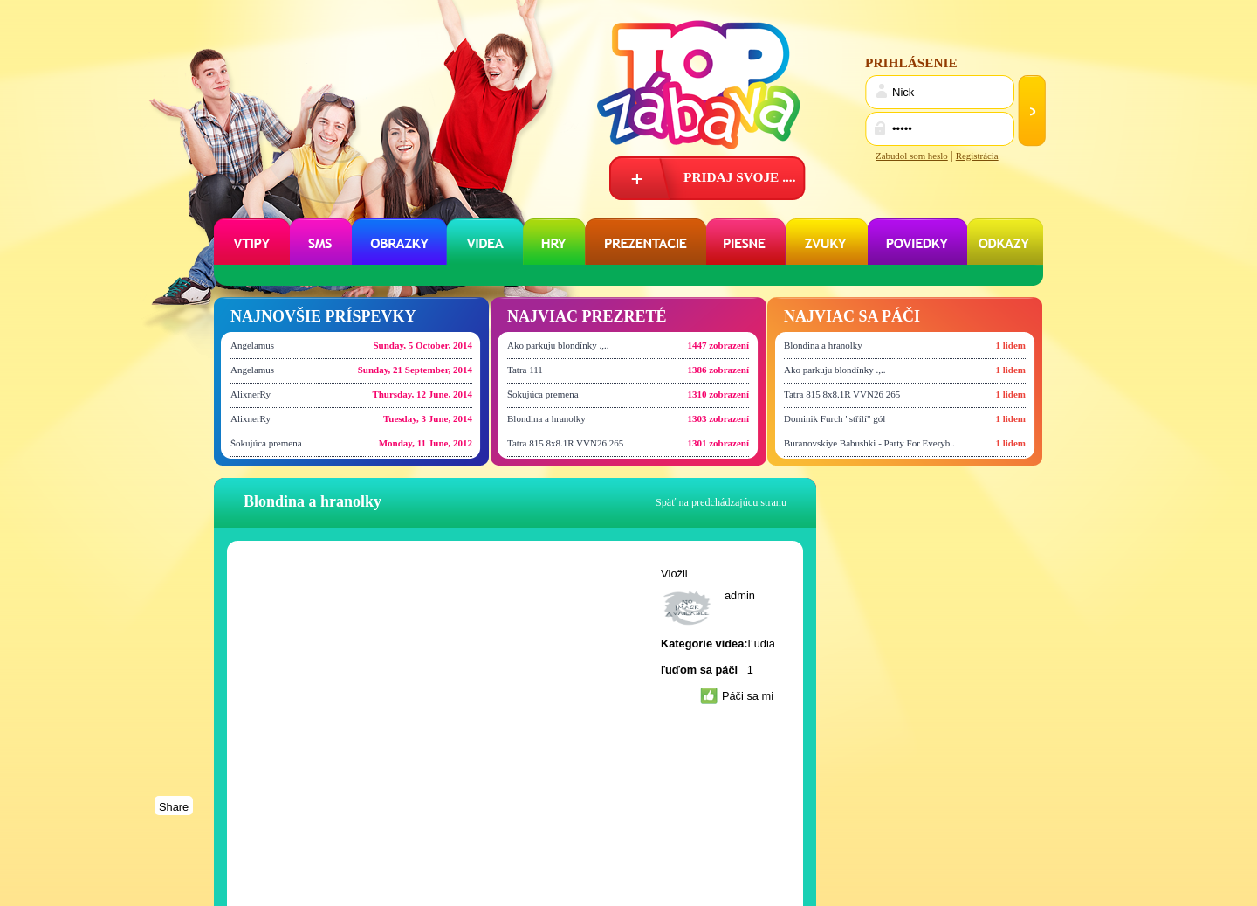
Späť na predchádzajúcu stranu (721, 502)
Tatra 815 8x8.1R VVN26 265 (565, 443)
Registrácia (977, 155)
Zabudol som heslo (912, 155)
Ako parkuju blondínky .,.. (557, 345)
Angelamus (252, 345)
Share (174, 806)
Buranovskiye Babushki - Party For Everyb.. (869, 443)
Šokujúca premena (266, 443)
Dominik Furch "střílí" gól (834, 418)
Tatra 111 (525, 369)
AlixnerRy (250, 394)
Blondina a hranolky (546, 418)
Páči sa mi (747, 695)
